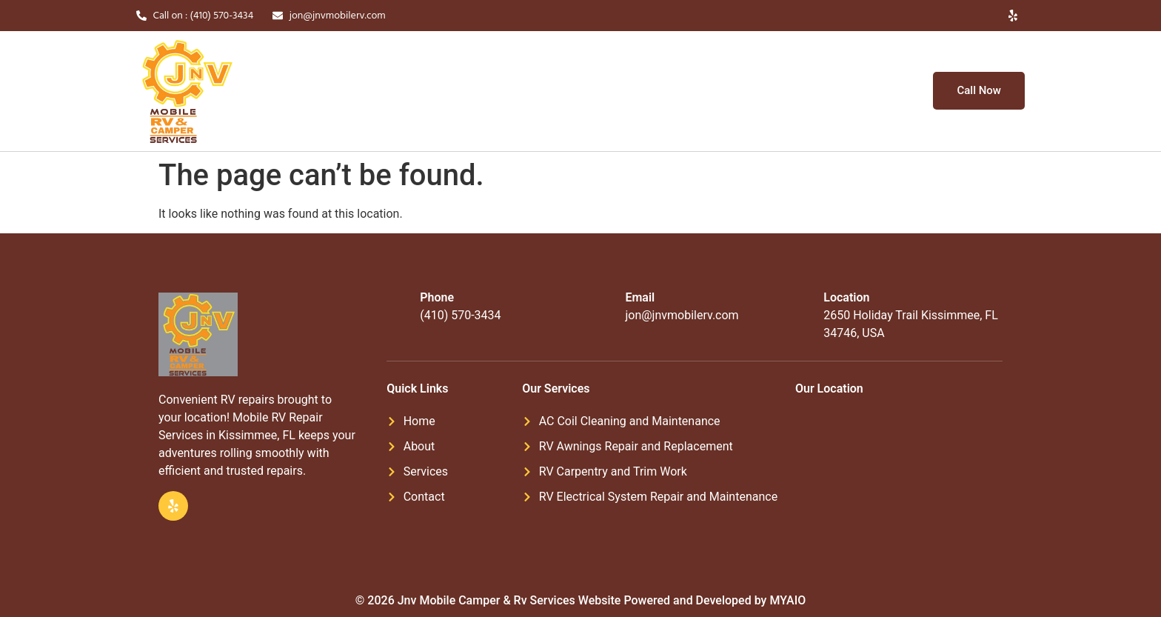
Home (409, 91)
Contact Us (738, 91)
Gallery (618, 91)
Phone (437, 297)
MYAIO (787, 600)
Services (546, 91)
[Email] (603, 307)
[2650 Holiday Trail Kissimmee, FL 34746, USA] (897, 469)
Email (640, 297)
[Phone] (398, 307)
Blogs (673, 91)
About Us (471, 91)
